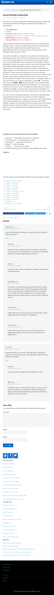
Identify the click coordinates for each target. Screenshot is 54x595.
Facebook (5, 578)
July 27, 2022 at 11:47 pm (14, 368)
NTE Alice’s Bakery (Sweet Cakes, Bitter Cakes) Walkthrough (19, 549)
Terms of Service (7, 564)
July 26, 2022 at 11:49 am (14, 309)
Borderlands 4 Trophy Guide (10, 492)
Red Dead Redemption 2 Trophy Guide (13, 499)
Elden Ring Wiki (7, 522)
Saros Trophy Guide (8, 471)
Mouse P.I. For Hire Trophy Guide (12, 478)
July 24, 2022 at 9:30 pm (14, 246)
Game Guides (13, 217)
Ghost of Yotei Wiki (8, 512)
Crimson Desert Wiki (8, 505)
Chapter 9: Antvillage (12, 197)
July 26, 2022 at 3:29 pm (14, 327)
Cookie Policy (6, 570)
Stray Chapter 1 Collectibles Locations (39, 208)
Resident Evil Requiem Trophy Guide (12, 485)
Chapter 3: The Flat (12, 185)
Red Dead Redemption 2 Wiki (10, 537)
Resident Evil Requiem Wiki (10, 508)
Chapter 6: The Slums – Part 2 (15, 191)
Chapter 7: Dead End (12, 193)
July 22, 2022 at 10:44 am (11, 228)
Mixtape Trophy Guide (9, 464)
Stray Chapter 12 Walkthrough (15, 208)
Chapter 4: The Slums (12, 187)
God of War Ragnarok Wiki (10, 530)
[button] (47, 2)
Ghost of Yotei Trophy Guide (10, 488)
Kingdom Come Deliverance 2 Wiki (12, 519)
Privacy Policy (6, 567)
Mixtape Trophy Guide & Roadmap (12, 543)
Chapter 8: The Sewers (12, 195)
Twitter (5, 581)
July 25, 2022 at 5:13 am (14, 283)
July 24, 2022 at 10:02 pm (14, 265)
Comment (6, 412)
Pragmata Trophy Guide (9, 474)
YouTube (5, 575)
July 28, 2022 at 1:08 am (14, 384)
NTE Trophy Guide (8, 467)
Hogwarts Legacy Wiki (9, 526)
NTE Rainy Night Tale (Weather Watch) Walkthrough (17, 555)
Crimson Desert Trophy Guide (11, 481)
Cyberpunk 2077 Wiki (8, 533)
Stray (19, 217)
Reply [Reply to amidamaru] (7, 238)
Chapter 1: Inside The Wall (14, 181)
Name (5, 429)
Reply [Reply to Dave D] (7, 360)
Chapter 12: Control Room (13, 203)
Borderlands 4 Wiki (8, 515)
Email (5, 437)
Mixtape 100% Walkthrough (10, 546)
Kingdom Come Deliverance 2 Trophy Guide (14, 495)
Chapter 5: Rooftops (12, 189)
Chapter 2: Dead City (12, 183)
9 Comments (21, 18)
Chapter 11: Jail (10, 201)
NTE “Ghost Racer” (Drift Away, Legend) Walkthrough (17, 552)
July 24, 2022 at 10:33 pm (11, 349)
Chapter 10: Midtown (12, 199)
